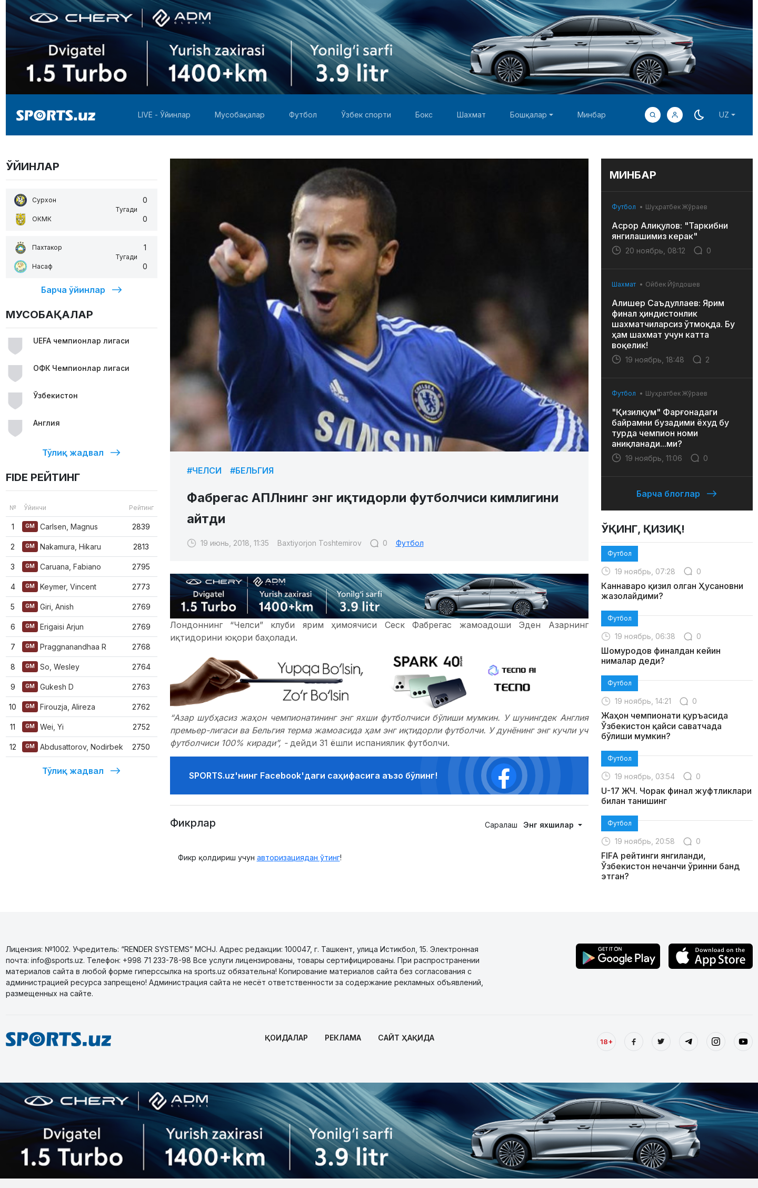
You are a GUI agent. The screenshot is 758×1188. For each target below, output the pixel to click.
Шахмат (471, 114)
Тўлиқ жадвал (81, 452)
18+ (606, 1041)
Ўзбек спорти (366, 114)
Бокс (424, 114)
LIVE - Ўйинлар (164, 114)
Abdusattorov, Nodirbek (72, 746)
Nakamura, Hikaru (61, 546)
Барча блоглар (676, 493)
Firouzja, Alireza (58, 706)
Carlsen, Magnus (60, 526)
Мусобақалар (240, 114)
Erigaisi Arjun (53, 626)
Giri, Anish (48, 606)
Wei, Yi (43, 726)
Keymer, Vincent (59, 586)
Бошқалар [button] (528, 114)
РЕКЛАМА (343, 1037)
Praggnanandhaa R (64, 646)
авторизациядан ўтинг (298, 857)
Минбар (591, 114)
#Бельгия (252, 470)
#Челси (204, 470)
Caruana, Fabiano (61, 566)
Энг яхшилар (549, 824)
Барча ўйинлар (81, 289)
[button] (675, 115)
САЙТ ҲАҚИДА (406, 1037)
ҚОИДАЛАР (286, 1037)
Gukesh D (48, 686)
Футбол (303, 114)
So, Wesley (50, 666)
